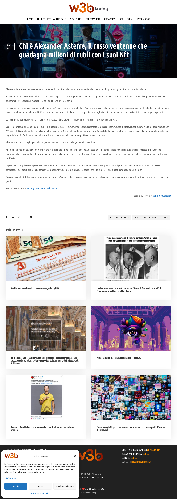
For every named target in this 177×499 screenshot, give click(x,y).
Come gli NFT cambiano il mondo (42, 188)
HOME (30, 19)
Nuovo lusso (150, 217)
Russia (165, 217)
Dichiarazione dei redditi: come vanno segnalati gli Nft (35, 288)
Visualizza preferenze (65, 486)
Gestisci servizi (11, 478)
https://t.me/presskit (162, 195)
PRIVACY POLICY (81, 477)
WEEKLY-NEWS (143, 19)
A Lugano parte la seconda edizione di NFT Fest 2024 (119, 357)
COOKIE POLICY (96, 477)
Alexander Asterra (119, 217)
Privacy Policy (45, 493)
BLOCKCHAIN (75, 19)
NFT (121, 19)
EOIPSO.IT (147, 453)
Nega (40, 486)
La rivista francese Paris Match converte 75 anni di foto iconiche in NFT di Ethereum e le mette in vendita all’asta (129, 290)
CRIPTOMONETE (92, 19)
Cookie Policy (34, 493)
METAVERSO (109, 19)
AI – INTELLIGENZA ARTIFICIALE (51, 19)
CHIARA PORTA (153, 449)
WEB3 (130, 19)
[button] (74, 456)
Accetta (16, 486)
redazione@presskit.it (141, 461)
